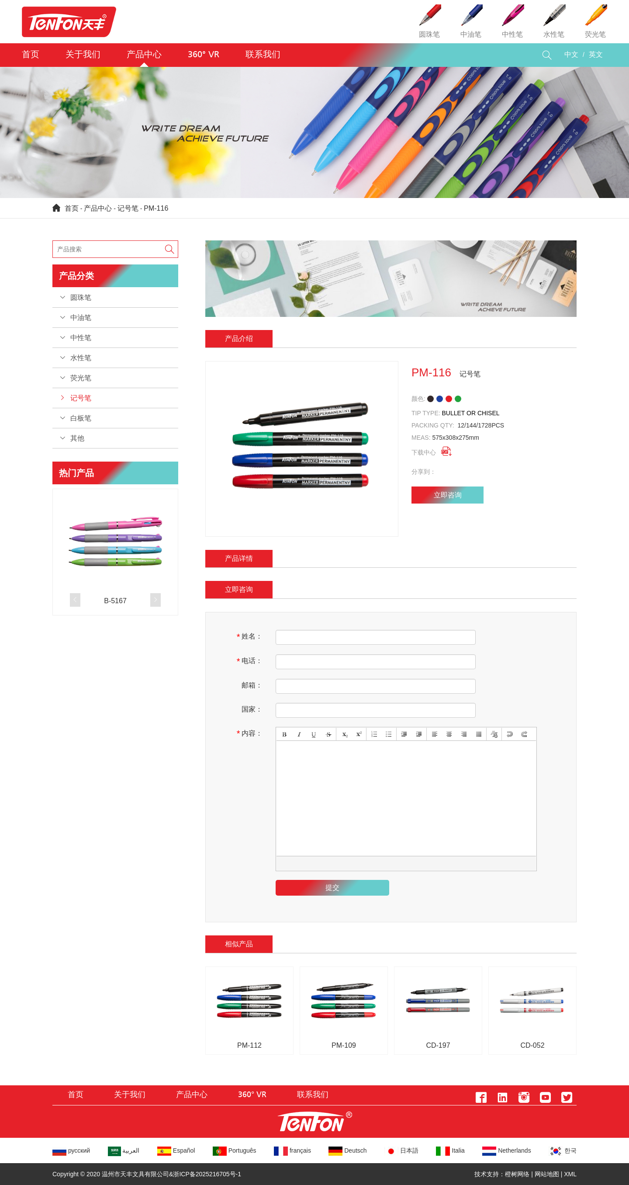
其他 (77, 438)
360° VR (203, 55)
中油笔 (80, 317)
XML (570, 1174)
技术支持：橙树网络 (501, 1174)
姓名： (250, 637)
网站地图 (547, 1174)
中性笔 (80, 337)
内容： (250, 733)
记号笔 (128, 208)
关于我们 (83, 55)
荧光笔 (80, 378)
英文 (596, 55)
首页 (30, 55)
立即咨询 (448, 495)
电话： (250, 661)
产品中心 (144, 55)
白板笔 (80, 418)
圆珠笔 (80, 297)
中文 (571, 55)
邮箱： (252, 685)
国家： (252, 709)
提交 (332, 887)
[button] (75, 600)
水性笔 (80, 357)
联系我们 (262, 55)
